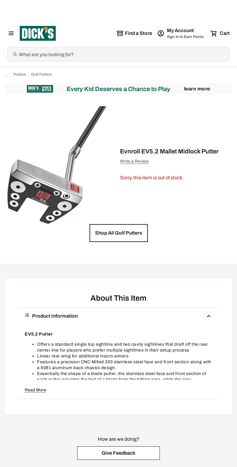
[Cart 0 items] (220, 33)
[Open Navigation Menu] (11, 33)
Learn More (197, 88)
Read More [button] (35, 390)
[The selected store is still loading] (134, 33)
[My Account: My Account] (181, 33)
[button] (118, 233)
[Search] (123, 54)
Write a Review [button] (134, 161)
